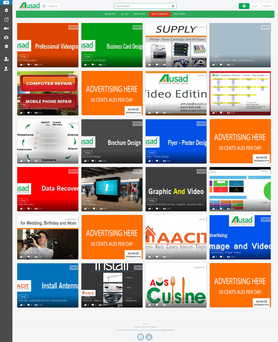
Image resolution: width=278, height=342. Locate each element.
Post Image (6, 37)
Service (73, 27)
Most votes (140, 14)
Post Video (6, 28)
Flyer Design (89, 204)
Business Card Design (94, 60)
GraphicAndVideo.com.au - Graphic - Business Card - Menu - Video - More (186, 204)
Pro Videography (27, 60)
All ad (124, 14)
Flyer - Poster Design (157, 156)
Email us (145, 324)
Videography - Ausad (29, 252)
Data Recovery (26, 204)
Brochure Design (91, 156)
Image (23, 56)
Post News (6, 19)
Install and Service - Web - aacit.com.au (231, 60)
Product (200, 27)
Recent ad (110, 14)
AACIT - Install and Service (32, 156)
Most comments (160, 14)
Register (6, 68)
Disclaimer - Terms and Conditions (145, 327)
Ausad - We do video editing (161, 108)
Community (71, 219)
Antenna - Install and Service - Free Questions (42, 300)
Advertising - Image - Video (225, 252)
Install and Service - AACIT (160, 252)
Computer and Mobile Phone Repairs (38, 108)
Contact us (6, 46)
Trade (202, 219)
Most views (179, 14)
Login (6, 58)
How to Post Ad (6, 10)
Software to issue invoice (223, 204)
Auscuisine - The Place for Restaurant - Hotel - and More (176, 300)
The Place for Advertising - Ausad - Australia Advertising (141, 330)
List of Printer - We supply (224, 108)
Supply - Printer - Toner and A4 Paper (166, 60)
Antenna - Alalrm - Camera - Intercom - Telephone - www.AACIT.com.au (121, 300)
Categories (52, 6)
